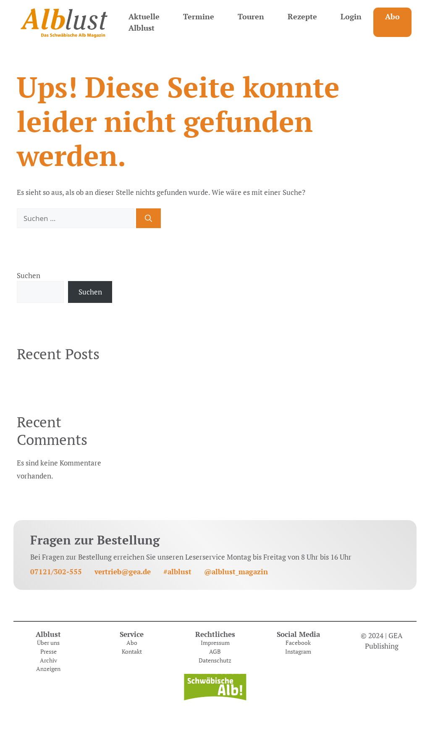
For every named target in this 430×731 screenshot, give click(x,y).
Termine (198, 16)
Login (351, 16)
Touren (251, 16)
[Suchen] (148, 218)
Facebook (298, 643)
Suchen (28, 275)
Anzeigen (48, 669)
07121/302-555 (56, 571)
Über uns (48, 643)
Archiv (48, 660)
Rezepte (302, 16)
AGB (215, 651)
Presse (48, 651)
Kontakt (132, 651)
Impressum (215, 643)
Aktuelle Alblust (144, 22)
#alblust (177, 571)
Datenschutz (215, 660)
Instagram (298, 651)
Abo (392, 16)
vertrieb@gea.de (122, 571)
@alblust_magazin (236, 571)
